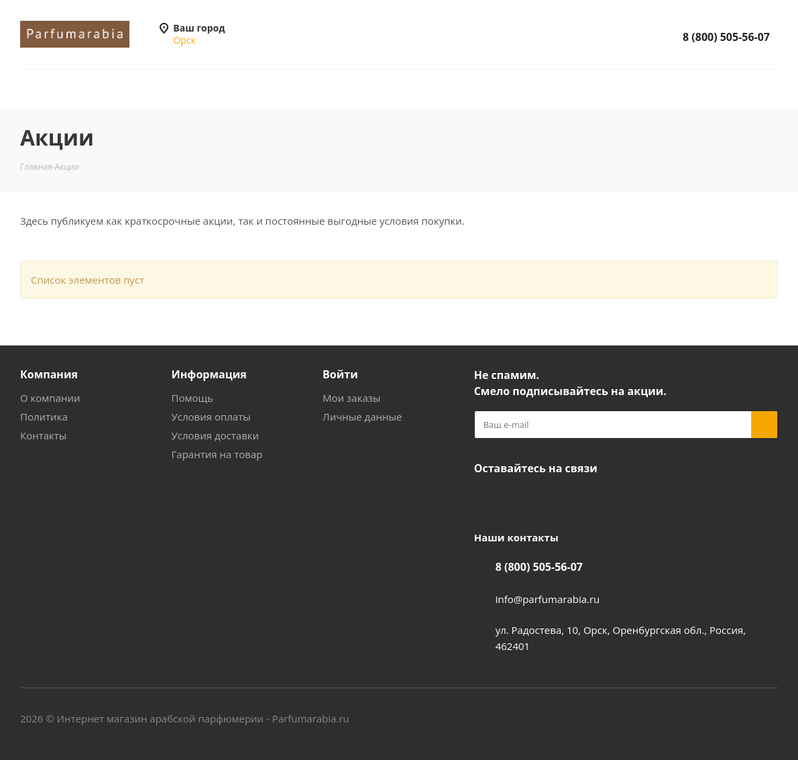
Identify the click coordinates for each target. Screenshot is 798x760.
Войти (340, 374)
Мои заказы (351, 397)
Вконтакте (487, 499)
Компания (49, 374)
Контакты (43, 435)
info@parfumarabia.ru (548, 599)
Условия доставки (216, 435)
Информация (209, 374)
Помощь (192, 397)
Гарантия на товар (217, 454)
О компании (50, 397)
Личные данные (362, 416)
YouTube (521, 499)
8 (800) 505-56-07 (726, 37)
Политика (44, 416)
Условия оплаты (211, 416)
